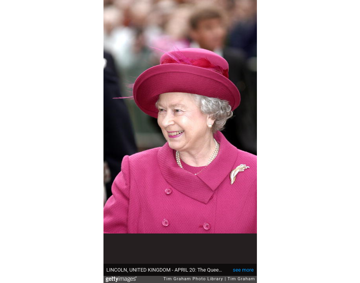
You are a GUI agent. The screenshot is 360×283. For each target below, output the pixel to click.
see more (243, 270)
